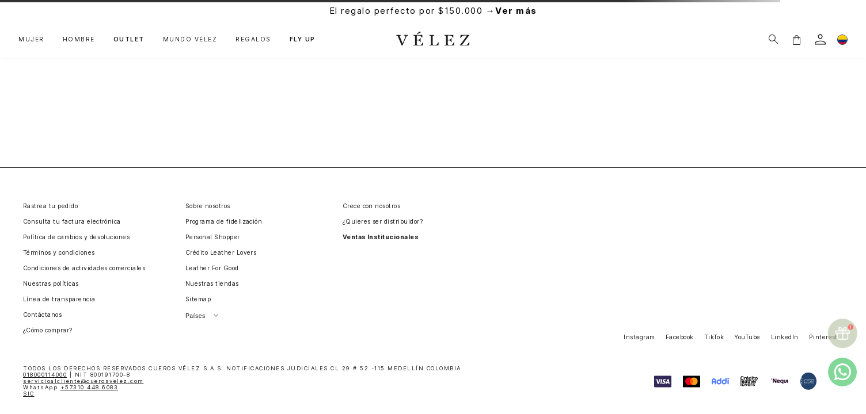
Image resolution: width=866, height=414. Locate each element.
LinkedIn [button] (785, 337)
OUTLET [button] (129, 39)
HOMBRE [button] (79, 39)
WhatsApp (70, 387)
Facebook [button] (680, 337)
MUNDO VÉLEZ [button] (190, 39)
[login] (820, 39)
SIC (29, 393)
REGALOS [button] (253, 39)
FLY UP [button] (303, 39)
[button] (796, 39)
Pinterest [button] (823, 337)
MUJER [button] (31, 39)
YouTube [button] (747, 337)
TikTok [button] (714, 337)
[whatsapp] (842, 372)
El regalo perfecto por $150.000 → (433, 11)
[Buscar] (773, 39)
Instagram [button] (639, 337)
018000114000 (45, 374)
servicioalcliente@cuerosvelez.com (83, 381)
